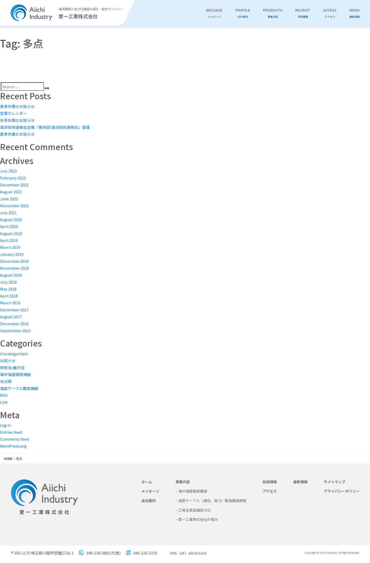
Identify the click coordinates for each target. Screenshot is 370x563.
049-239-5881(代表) (103, 553)
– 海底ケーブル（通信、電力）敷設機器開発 (210, 500)
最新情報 (300, 481)
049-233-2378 (145, 553)
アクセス (270, 491)
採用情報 (270, 481)
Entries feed (11, 432)
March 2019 (10, 247)
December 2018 (14, 261)
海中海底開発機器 (15, 374)
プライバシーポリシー (342, 491)
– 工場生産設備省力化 (193, 510)
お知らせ (7, 360)
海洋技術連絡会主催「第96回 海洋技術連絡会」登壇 (45, 127)
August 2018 (11, 275)
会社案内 (148, 500)
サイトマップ (334, 481)
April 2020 (9, 226)
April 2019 (9, 240)
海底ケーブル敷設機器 (19, 388)
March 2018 (10, 302)
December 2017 (14, 309)
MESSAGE (214, 13)
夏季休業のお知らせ (17, 106)
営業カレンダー (13, 113)
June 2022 (9, 198)
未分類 (6, 381)
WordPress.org (13, 446)
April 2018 (9, 295)
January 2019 (11, 254)
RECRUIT (302, 13)
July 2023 (8, 171)
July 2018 (8, 282)
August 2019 (11, 233)
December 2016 (14, 323)
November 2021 (14, 205)
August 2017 (11, 316)
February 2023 (13, 177)
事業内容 (182, 481)
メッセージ (150, 491)
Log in (5, 425)
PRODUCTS (272, 13)
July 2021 (8, 212)
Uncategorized (13, 353)
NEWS (354, 13)
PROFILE (242, 13)
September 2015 (15, 330)
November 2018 (14, 268)
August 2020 (11, 219)
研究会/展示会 (12, 367)
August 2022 (11, 191)
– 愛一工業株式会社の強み (196, 519)
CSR (3, 402)
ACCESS (330, 13)
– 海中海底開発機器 (191, 491)
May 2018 (8, 289)
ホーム (146, 481)
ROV (4, 395)
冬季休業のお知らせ (17, 120)
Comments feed (14, 439)
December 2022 (14, 184)
